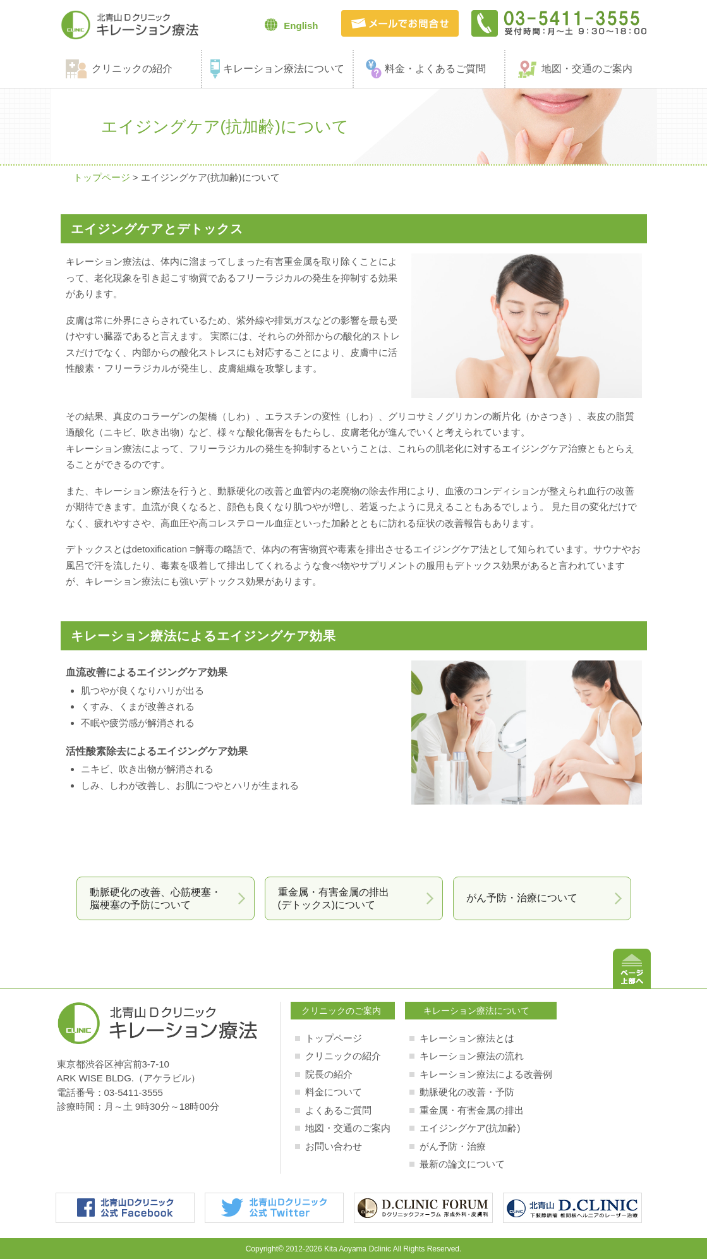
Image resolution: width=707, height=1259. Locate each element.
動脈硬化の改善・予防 (467, 1091)
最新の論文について (462, 1164)
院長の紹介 (329, 1074)
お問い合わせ (333, 1146)
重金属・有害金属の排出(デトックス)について (333, 898)
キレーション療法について (283, 68)
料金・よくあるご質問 (435, 68)
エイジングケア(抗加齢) (470, 1127)
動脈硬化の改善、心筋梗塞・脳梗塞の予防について (155, 898)
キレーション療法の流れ (472, 1055)
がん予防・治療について (521, 897)
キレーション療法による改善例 (486, 1074)
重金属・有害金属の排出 (472, 1110)
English (291, 24)
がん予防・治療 (453, 1146)
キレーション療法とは (467, 1038)
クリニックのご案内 (341, 1011)
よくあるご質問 (338, 1110)
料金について (333, 1091)
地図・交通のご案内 (586, 68)
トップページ (101, 177)
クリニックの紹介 (132, 68)
